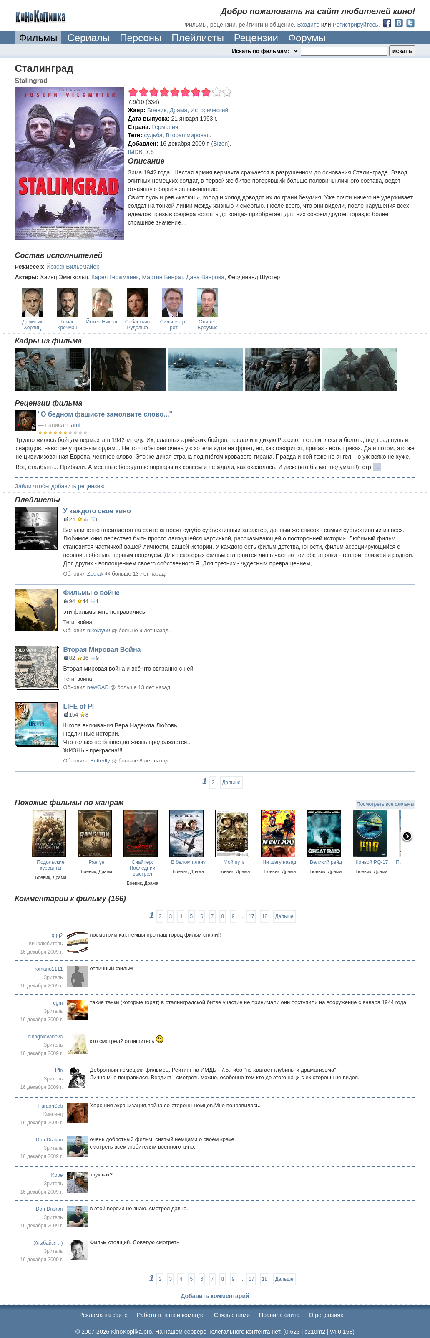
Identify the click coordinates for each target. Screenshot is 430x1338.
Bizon (220, 143)
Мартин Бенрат (162, 277)
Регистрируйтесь (355, 24)
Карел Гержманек (115, 277)
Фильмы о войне (91, 592)
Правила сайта (279, 1315)
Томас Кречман (68, 325)
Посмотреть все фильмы (385, 804)
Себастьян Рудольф (137, 325)
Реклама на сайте (103, 1315)
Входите (308, 24)
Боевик (156, 110)
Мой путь (234, 862)
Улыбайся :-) (48, 1243)
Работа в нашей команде (171, 1315)
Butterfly (100, 760)
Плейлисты (197, 37)
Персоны (140, 37)
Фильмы (38, 37)
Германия (165, 127)
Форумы (307, 37)
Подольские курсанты (50, 865)
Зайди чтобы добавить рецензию (60, 486)
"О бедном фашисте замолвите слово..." (105, 414)
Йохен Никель (102, 322)
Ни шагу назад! (279, 862)
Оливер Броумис (208, 325)
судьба (153, 135)
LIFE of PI (78, 706)
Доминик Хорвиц (32, 325)
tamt (74, 425)
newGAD (98, 687)
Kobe (57, 1175)
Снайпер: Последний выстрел (143, 868)
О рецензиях (326, 1315)
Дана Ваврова (205, 277)
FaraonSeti (50, 1106)
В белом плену (188, 862)
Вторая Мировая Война (102, 649)
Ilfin (59, 1070)
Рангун (97, 862)
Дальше (231, 782)
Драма (178, 110)
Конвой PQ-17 (372, 862)
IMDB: (136, 152)
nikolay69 (98, 630)
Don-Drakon (49, 1140)
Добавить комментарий (215, 1296)
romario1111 (49, 969)
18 (264, 916)
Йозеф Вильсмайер (73, 266)
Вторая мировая (188, 135)
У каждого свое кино (97, 511)
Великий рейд (326, 862)
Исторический (210, 110)
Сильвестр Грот (172, 325)
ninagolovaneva (45, 1037)
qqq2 (57, 935)
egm (58, 1003)
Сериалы (88, 37)
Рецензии (256, 37)
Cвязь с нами (232, 1315)
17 (251, 916)
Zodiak (95, 574)
